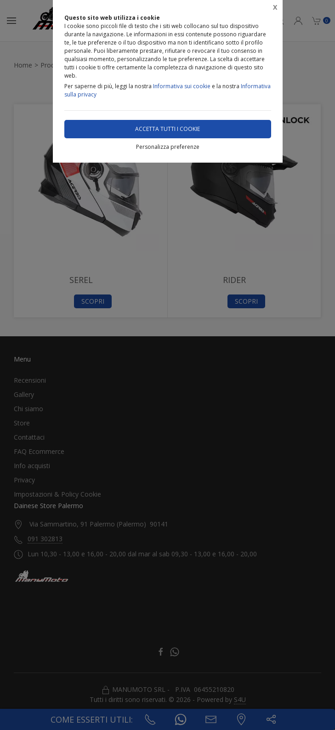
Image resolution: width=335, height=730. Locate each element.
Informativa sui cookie (181, 86)
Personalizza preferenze (167, 147)
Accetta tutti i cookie (167, 129)
